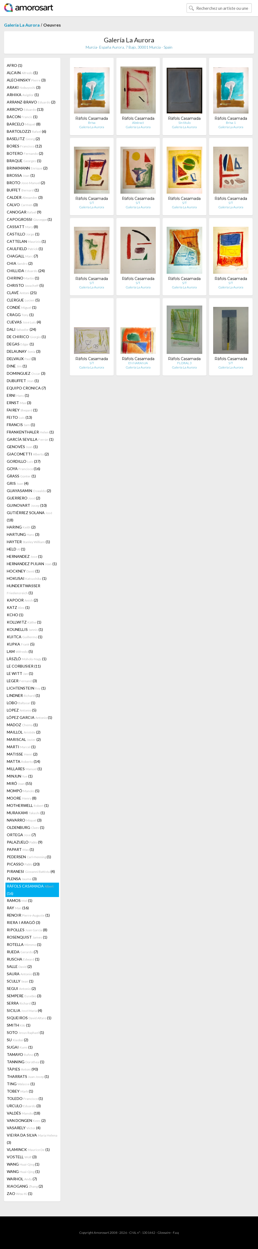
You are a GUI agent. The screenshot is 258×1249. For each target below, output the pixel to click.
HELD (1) (16, 549)
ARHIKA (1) (23, 94)
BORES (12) (24, 146)
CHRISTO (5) (25, 285)
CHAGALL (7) (22, 256)
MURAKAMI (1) (26, 812)
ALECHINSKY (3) (26, 80)
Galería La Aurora (22, 24)
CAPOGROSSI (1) (29, 219)
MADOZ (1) (22, 724)
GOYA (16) (23, 468)
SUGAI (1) (20, 1047)
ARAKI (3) (24, 87)
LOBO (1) (21, 702)
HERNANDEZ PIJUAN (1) (32, 563)
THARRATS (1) (28, 1076)
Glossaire (164, 1233)
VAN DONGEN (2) (26, 1120)
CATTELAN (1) (26, 241)
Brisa (91, 123)
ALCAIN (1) (22, 72)
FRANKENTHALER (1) (30, 432)
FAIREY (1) (22, 410)
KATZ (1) (18, 607)
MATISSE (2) (22, 754)
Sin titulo (184, 123)
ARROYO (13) (25, 109)
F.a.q (176, 1233)
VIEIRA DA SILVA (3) (32, 1139)
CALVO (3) (22, 204)
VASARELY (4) (24, 1127)
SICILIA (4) (24, 1010)
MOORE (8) (21, 798)
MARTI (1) (21, 746)
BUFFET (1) (23, 190)
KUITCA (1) (24, 636)
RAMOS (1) (19, 900)
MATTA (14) (23, 761)
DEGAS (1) (20, 344)
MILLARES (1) (24, 768)
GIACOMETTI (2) (28, 454)
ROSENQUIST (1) (27, 937)
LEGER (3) (22, 680)
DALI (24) (21, 329)
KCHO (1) (15, 614)
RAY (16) (18, 907)
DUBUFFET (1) (23, 380)
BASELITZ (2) (23, 138)
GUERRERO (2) (23, 498)
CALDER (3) (25, 197)
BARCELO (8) (24, 124)
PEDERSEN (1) (29, 856)
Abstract (138, 123)
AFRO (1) (14, 65)
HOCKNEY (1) (23, 571)
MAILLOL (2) (24, 732)
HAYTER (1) (28, 541)
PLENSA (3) (22, 878)
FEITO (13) (19, 417)
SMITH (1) (18, 1025)
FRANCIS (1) (21, 424)
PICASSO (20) (23, 864)
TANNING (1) (25, 1061)
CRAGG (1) (20, 314)
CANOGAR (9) (24, 212)
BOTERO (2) (25, 153)
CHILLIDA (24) (26, 270)
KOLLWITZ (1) (24, 622)
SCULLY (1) (20, 981)
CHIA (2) (20, 263)
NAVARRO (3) (24, 820)
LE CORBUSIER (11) (24, 666)
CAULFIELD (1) (25, 248)
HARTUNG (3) (23, 534)
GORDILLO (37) (24, 461)
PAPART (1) (20, 849)
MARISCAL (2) (24, 739)
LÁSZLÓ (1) (26, 658)
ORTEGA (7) (21, 834)
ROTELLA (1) (24, 944)
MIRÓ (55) (19, 783)
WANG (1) (23, 1164)
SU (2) (17, 1039)
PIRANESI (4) (31, 871)
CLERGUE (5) (23, 300)
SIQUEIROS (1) (29, 1017)
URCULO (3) (24, 1105)
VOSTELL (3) (22, 1156)
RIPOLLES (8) (27, 929)
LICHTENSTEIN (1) (26, 688)
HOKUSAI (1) (26, 578)
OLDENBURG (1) (25, 827)
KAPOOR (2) (22, 600)
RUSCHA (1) (23, 959)
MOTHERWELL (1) (28, 805)
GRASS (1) (21, 476)
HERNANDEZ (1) (24, 556)
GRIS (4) (18, 483)
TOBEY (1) (20, 1091)
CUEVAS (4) (24, 322)
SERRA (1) (21, 1003)
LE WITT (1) (20, 673)
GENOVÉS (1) (22, 446)
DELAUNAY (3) (24, 351)
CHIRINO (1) (23, 278)
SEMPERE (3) (24, 995)
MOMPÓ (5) (23, 790)
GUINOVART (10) (27, 505)
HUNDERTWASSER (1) (23, 589)
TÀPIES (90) (22, 1069)
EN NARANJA (138, 363)
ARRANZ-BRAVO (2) (31, 102)
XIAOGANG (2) (25, 1186)
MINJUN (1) (20, 776)
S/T (91, 203)
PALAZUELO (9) (24, 842)
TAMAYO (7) (23, 1054)
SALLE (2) (19, 966)
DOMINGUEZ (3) (26, 373)
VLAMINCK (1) (28, 1149)
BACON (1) (22, 116)
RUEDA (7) (22, 951)
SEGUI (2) (21, 988)
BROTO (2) (26, 182)
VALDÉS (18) (23, 1113)
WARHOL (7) (22, 1178)
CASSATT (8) (22, 226)
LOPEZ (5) (21, 710)
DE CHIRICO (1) (26, 336)
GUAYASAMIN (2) (29, 490)
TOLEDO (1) (25, 1098)
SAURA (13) (23, 973)
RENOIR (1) (28, 915)
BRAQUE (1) (24, 160)
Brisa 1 (231, 123)
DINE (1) (17, 366)
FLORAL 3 (184, 363)
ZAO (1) (19, 1193)
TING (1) (21, 1083)
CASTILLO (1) (23, 234)
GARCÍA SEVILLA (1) (30, 439)
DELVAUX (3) (21, 358)
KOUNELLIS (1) (25, 629)
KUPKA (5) (21, 644)
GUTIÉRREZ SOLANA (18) (29, 516)
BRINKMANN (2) (27, 168)
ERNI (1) (18, 395)
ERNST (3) (19, 402)
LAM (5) (20, 651)
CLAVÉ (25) (22, 292)
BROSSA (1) (21, 175)
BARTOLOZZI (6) (26, 131)
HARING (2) (21, 527)
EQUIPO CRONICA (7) (26, 388)
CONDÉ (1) (21, 307)
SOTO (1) (25, 1032)
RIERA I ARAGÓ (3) (23, 922)
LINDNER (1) (23, 695)
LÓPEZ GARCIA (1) (29, 717)
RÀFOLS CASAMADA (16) (30, 890)
